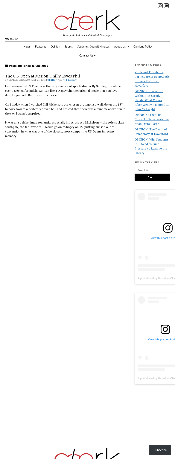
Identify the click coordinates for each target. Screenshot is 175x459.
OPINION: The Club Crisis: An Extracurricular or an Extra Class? (152, 119)
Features (40, 46)
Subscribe (160, 450)
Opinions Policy (142, 46)
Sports (69, 46)
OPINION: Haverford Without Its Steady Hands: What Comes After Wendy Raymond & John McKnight (152, 100)
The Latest (70, 79)
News (27, 46)
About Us (120, 46)
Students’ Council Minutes (93, 46)
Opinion (55, 46)
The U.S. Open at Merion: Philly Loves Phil (42, 76)
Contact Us (86, 55)
